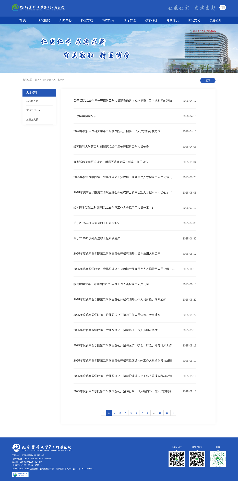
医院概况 (44, 20)
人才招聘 (58, 79)
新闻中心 (65, 20)
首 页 (22, 20)
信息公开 (215, 20)
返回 (208, 80)
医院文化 (194, 20)
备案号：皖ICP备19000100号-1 (79, 468)
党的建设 (172, 20)
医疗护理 (130, 20)
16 (167, 412)
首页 (37, 79)
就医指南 (108, 20)
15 (160, 412)
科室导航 (87, 20)
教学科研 (151, 20)
